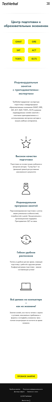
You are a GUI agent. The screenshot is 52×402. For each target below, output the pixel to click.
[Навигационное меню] (48, 3)
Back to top (26, 400)
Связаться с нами (32, 391)
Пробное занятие (14, 389)
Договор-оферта (19, 391)
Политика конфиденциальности (33, 389)
